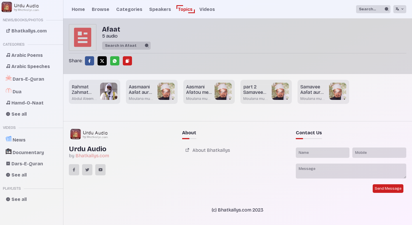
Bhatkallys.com (92, 155)
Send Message (388, 188)
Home (78, 9)
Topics (185, 9)
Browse (100, 9)
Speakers (160, 9)
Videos (207, 9)
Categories (129, 9)
